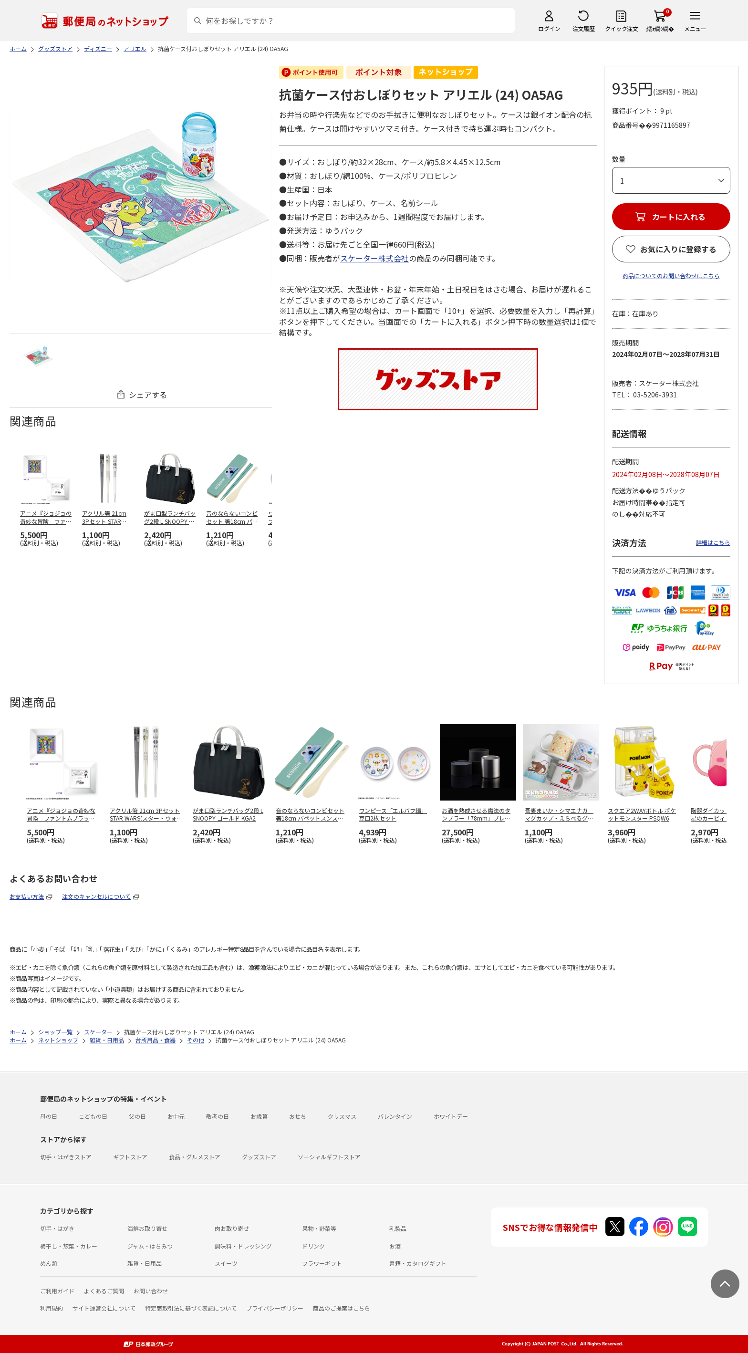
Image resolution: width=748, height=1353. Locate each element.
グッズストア (259, 1157)
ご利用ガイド (57, 1291)
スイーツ (226, 1263)
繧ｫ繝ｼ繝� (660, 28)
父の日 (137, 1116)
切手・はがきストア (66, 1157)
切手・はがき (57, 1228)
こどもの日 (93, 1116)
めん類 (48, 1263)
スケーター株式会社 (374, 258)
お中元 (176, 1116)
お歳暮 (259, 1116)
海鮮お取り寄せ (147, 1228)
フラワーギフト (322, 1263)
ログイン (549, 28)
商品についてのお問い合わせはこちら (671, 275)
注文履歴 (583, 28)
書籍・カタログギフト (418, 1263)
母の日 (48, 1116)
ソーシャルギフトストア (329, 1157)
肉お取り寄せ (232, 1228)
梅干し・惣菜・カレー (68, 1246)
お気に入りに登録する (678, 249)
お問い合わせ (151, 1291)
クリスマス (342, 1116)
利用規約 (51, 1308)
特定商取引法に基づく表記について (191, 1308)
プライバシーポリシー (274, 1308)
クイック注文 (621, 28)
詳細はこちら (713, 542)
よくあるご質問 (104, 1291)
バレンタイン (395, 1116)
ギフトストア (130, 1157)
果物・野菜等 (319, 1228)
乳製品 (397, 1228)
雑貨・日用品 (144, 1263)
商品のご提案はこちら (341, 1308)
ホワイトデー (451, 1116)
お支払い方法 (27, 896)
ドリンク (313, 1246)
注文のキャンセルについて (96, 896)
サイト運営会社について (104, 1308)
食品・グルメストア (194, 1157)
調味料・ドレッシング (243, 1246)
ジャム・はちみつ (150, 1246)
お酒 (395, 1246)
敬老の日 (217, 1116)
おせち (297, 1116)
